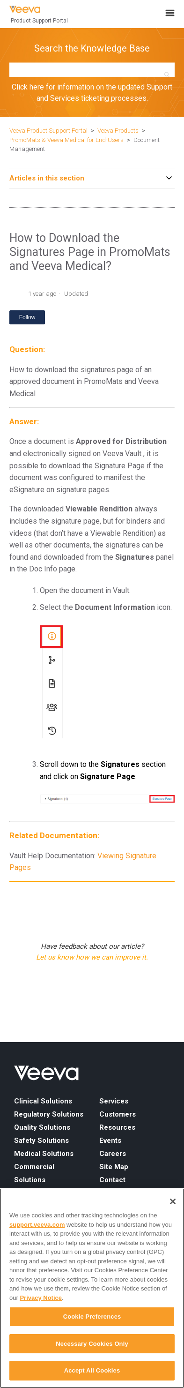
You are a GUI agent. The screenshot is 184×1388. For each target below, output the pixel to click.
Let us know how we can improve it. (92, 957)
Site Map (113, 1167)
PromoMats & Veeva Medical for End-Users (66, 139)
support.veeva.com (37, 1224)
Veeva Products (118, 130)
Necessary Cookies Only (92, 1343)
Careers (112, 1153)
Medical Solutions (44, 1153)
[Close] (172, 1201)
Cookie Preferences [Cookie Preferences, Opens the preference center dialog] (92, 1316)
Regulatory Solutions (48, 1114)
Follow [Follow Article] (27, 317)
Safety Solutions (41, 1140)
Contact (112, 1180)
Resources (117, 1127)
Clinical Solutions (43, 1101)
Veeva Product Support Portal (48, 130)
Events (110, 1140)
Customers (117, 1114)
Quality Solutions (42, 1127)
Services (113, 1101)
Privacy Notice (41, 1297)
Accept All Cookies (92, 1370)
